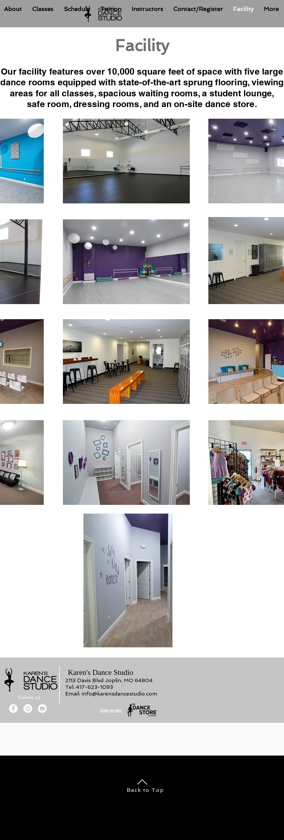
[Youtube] (42, 708)
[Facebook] (13, 708)
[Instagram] (27, 708)
